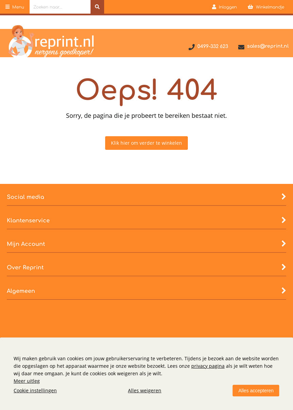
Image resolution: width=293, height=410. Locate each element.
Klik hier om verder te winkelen (146, 143)
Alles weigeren (144, 390)
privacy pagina (208, 366)
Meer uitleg (27, 381)
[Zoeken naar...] (97, 7)
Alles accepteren (256, 390)
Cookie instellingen (35, 390)
